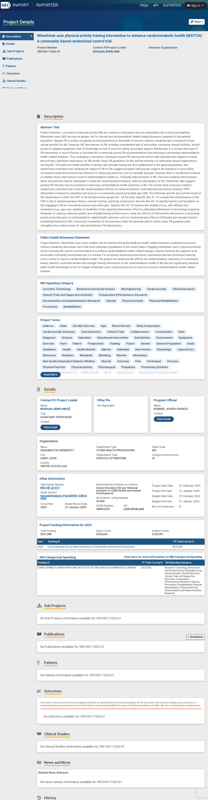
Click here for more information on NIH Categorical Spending (163, 557)
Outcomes (11, 73)
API (155, 5)
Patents (9, 66)
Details (9, 43)
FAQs (144, 5)
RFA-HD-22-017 (50, 487)
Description (17, 36)
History (9, 95)
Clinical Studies (14, 81)
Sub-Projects (13, 51)
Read (50, 374)
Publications (13, 58)
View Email (50, 427)
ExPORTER (172, 5)
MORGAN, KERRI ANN (55, 409)
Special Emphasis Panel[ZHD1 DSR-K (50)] (63, 497)
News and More (15, 88)
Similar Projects (15, 103)
